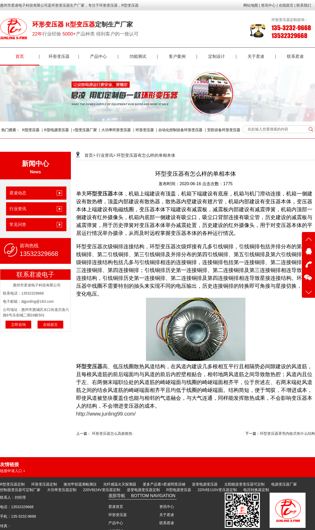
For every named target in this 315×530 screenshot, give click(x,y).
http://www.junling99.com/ (106, 414)
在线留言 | (287, 5)
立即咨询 (18, 324)
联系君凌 (295, 56)
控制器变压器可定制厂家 (20, 490)
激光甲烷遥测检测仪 (80, 484)
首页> (90, 155)
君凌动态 (17, 193)
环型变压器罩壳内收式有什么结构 (287, 433)
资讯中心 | (269, 5)
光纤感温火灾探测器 (119, 484)
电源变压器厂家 (284, 484)
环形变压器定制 (44, 484)
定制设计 (222, 56)
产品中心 (104, 56)
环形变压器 (64, 56)
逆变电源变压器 (205, 484)
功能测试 (143, 56)
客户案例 (183, 56)
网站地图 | (251, 5)
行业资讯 (17, 208)
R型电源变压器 (56, 130)
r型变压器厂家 (85, 130)
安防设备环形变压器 (223, 130)
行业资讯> (106, 155)
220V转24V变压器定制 (101, 490)
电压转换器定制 (256, 490)
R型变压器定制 (12, 484)
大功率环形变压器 (116, 130)
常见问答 (17, 224)
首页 (27, 56)
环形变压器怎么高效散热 (112, 433)
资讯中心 (166, 506)
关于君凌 (262, 56)
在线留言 (50, 324)
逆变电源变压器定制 (143, 490)
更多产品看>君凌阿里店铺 (164, 484)
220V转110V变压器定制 (217, 490)
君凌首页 (115, 506)
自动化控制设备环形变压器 (180, 130)
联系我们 (303, 5)
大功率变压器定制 (61, 490)
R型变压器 (30, 130)
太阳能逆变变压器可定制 (244, 484)
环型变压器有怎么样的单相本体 (146, 155)
